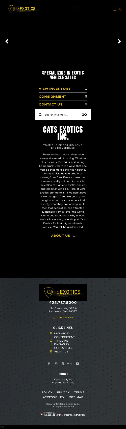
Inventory (62, 333)
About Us (60, 235)
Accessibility (54, 397)
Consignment (52, 96)
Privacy (63, 392)
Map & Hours (63, 317)
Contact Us (50, 104)
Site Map (76, 397)
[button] (7, 41)
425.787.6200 (63, 302)
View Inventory (55, 88)
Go (84, 114)
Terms (79, 392)
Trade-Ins (61, 340)
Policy (47, 392)
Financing (61, 344)
